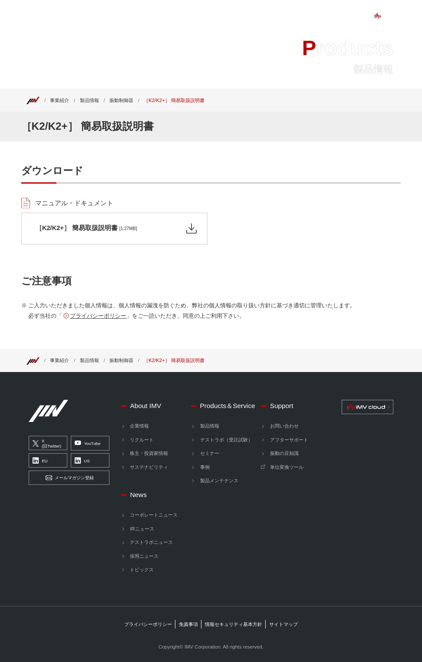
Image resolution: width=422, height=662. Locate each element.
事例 (205, 467)
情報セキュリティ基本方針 (233, 624)
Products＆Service (227, 405)
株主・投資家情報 (149, 453)
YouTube (88, 443)
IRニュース (142, 528)
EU (40, 460)
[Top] (33, 100)
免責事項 (188, 624)
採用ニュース (144, 556)
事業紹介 (59, 100)
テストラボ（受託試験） (226, 439)
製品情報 (89, 100)
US (82, 460)
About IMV (107, 16)
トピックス (142, 569)
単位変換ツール (286, 467)
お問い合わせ (284, 425)
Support (216, 16)
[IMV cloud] (367, 407)
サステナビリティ (149, 467)
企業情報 (139, 425)
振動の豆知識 (284, 453)
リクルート (142, 439)
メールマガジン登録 (70, 478)
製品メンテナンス (219, 480)
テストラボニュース (151, 542)
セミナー (209, 453)
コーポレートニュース (154, 514)
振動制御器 (121, 100)
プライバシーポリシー (98, 316)
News (251, 16)
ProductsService (164, 16)
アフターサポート (289, 439)
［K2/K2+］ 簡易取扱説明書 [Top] (174, 100)
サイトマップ (283, 624)
